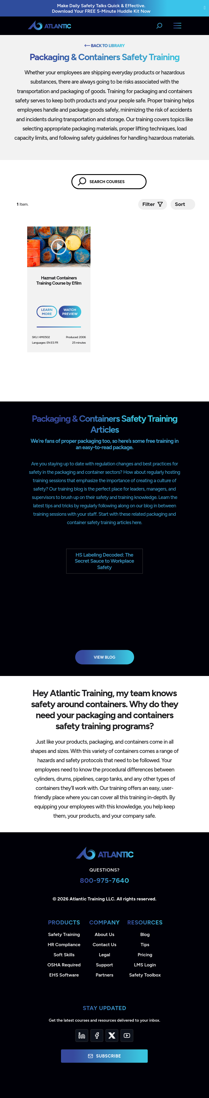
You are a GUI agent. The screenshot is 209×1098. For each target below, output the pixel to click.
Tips (144, 944)
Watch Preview (69, 312)
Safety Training (64, 934)
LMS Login (145, 965)
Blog (144, 934)
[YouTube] (127, 1035)
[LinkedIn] (81, 1035)
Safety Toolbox (145, 975)
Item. (23, 204)
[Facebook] (96, 1035)
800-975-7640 (104, 880)
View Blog (104, 657)
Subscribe (104, 1056)
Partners (104, 975)
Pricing (145, 954)
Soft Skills (63, 954)
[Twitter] (112, 1035)
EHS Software (64, 975)
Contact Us (104, 944)
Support (104, 965)
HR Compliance (64, 944)
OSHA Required (64, 965)
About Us (104, 934)
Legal (104, 954)
